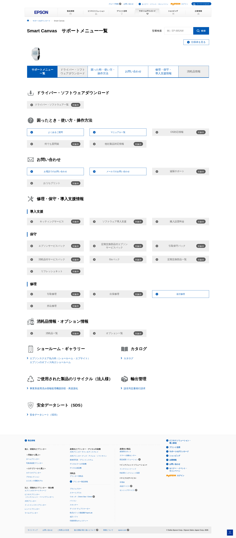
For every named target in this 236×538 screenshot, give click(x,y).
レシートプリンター (32, 509)
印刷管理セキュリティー (79, 521)
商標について (108, 530)
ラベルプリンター (31, 513)
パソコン (73, 501)
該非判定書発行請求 (134, 388)
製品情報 (31, 440)
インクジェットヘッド (128, 469)
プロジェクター (75, 489)
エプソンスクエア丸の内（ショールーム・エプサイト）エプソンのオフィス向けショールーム (60, 360)
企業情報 (173, 460)
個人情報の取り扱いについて (86, 530)
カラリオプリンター (33, 473)
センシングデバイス (127, 490)
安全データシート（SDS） (44, 414)
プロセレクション (32, 477)
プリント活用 (174, 447)
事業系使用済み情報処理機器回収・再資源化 (54, 388)
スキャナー (74, 505)
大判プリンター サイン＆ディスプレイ (84, 452)
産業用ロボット (125, 451)
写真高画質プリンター (34, 463)
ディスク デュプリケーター (80, 509)
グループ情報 (114, 4)
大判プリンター (30, 501)
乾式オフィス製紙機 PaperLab (81, 513)
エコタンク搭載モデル (34, 481)
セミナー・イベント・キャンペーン (155, 4)
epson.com (122, 530)
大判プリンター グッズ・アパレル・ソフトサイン (88, 456)
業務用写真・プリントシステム (81, 460)
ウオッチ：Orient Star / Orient (81, 497)
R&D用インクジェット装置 (130, 473)
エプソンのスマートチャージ (35, 490)
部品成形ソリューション (129, 459)
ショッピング (174, 456)
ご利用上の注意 (63, 530)
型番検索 (157, 30)
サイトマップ (33, 530)
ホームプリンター (32, 459)
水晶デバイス (125, 486)
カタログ (128, 358)
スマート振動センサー (128, 455)
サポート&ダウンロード (179, 451)
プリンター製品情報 (80, 482)
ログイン (179, 4)
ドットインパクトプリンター (35, 505)
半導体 (122, 482)
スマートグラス (75, 493)
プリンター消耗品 (76, 476)
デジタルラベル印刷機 (78, 464)
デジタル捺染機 (75, 468)
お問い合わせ (129, 4)
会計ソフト (74, 517)
